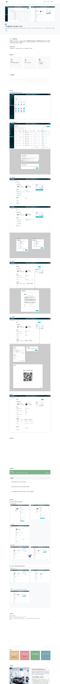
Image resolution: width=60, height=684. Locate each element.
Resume (51, 1)
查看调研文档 (47, 472)
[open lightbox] (30, 80)
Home (45, 1)
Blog (48, 1)
